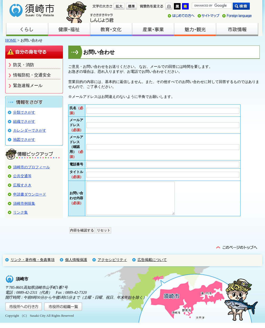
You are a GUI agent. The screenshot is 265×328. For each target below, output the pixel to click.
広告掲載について (152, 265)
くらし (27, 29)
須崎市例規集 (24, 203)
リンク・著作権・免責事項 (32, 265)
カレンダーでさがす (29, 130)
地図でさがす (24, 139)
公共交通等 (22, 176)
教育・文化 (111, 29)
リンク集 (20, 212)
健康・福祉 (69, 29)
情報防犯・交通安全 (32, 75)
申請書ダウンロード (29, 194)
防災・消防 (23, 65)
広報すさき (22, 185)
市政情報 (237, 29)
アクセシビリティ (112, 265)
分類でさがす (24, 112)
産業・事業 (153, 29)
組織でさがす (24, 121)
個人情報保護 (76, 265)
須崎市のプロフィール (31, 167)
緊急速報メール (28, 85)
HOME (10, 40)
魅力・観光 (195, 29)
